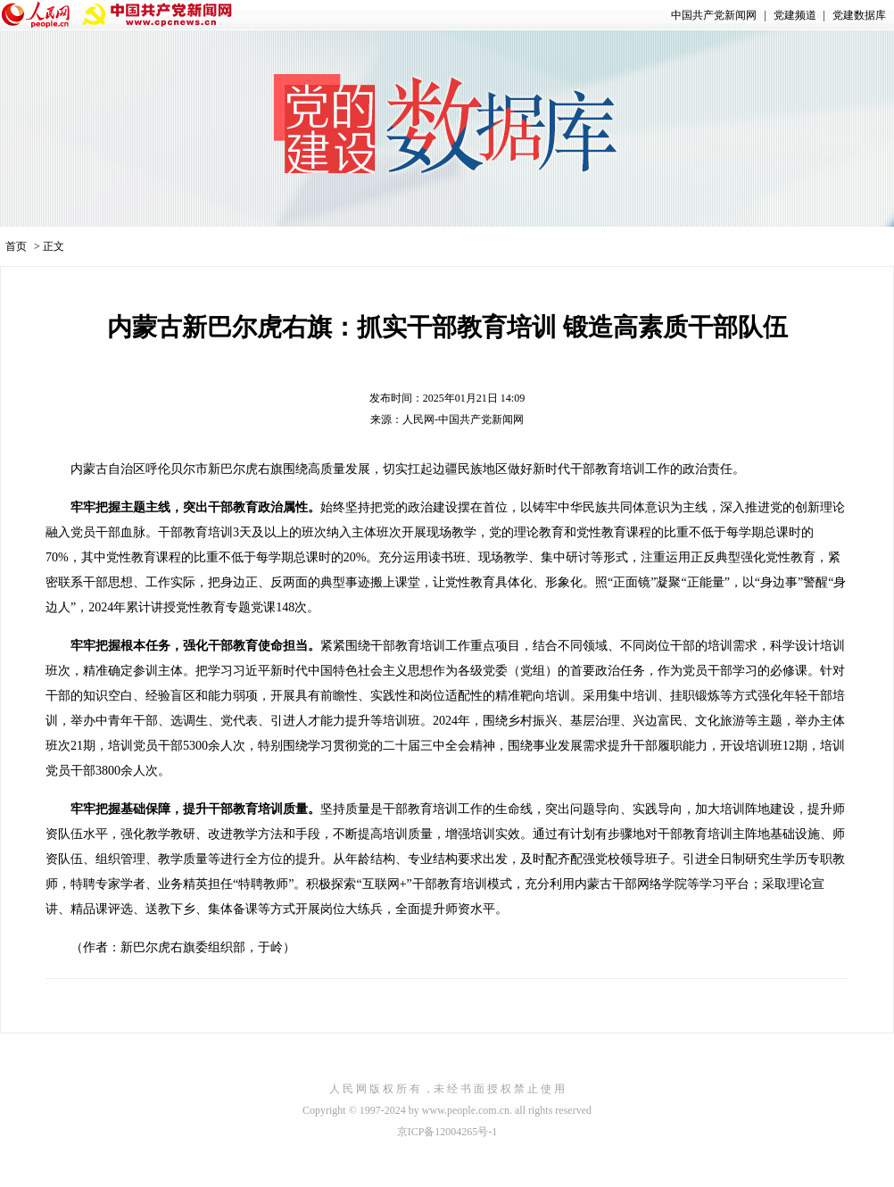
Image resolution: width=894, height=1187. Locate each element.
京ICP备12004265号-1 (447, 1131)
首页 (16, 246)
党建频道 (795, 15)
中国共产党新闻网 (714, 15)
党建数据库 (859, 15)
